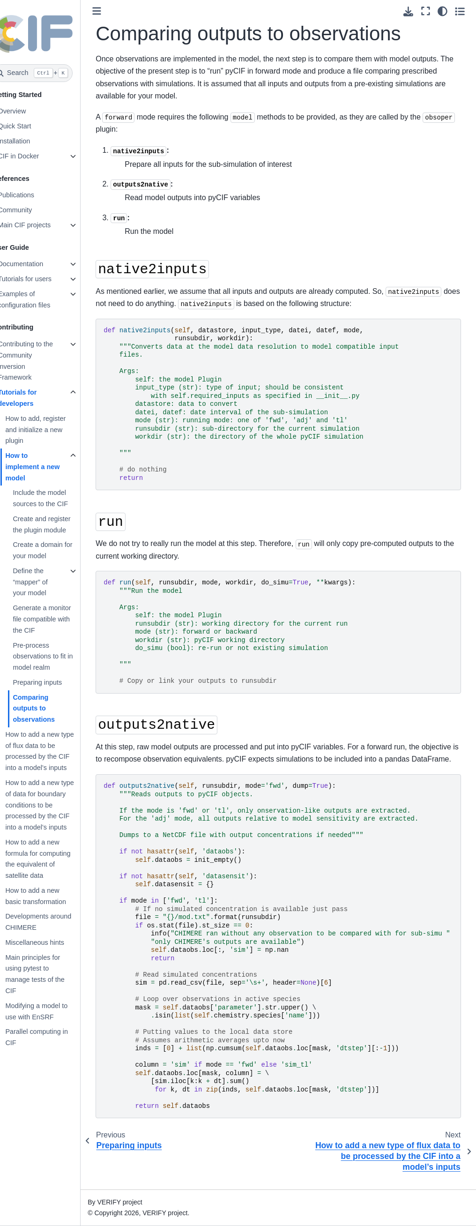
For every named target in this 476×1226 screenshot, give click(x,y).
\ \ (289, 958)
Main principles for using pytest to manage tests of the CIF (49, 974)
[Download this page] (408, 11)
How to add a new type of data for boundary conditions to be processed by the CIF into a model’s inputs (54, 805)
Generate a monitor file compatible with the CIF (56, 619)
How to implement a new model (47, 467)
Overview (26, 111)
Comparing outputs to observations (48, 709)
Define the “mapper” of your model (44, 582)
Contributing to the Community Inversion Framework (39, 360)
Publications (30, 195)
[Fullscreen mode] (425, 11)
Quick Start (28, 126)
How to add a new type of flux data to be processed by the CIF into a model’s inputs (54, 751)
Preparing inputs (51, 682)
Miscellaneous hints (49, 942)
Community (29, 210)
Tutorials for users (39, 279)
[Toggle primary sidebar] (111, 11)
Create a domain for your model (57, 550)
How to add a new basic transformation (50, 896)
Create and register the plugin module (56, 524)
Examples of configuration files (38, 299)
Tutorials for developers (31, 398)
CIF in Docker (32, 156)
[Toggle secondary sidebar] (460, 11)
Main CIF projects (38, 225)
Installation (28, 141)
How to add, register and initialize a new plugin (50, 430)
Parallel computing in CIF (51, 1037)
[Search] (47, 73)
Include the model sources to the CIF (54, 498)
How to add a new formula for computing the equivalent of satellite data (52, 858)
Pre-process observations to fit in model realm (57, 657)
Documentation (35, 264)
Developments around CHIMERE (53, 921)
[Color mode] (442, 11)
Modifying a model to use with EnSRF (51, 1011)
